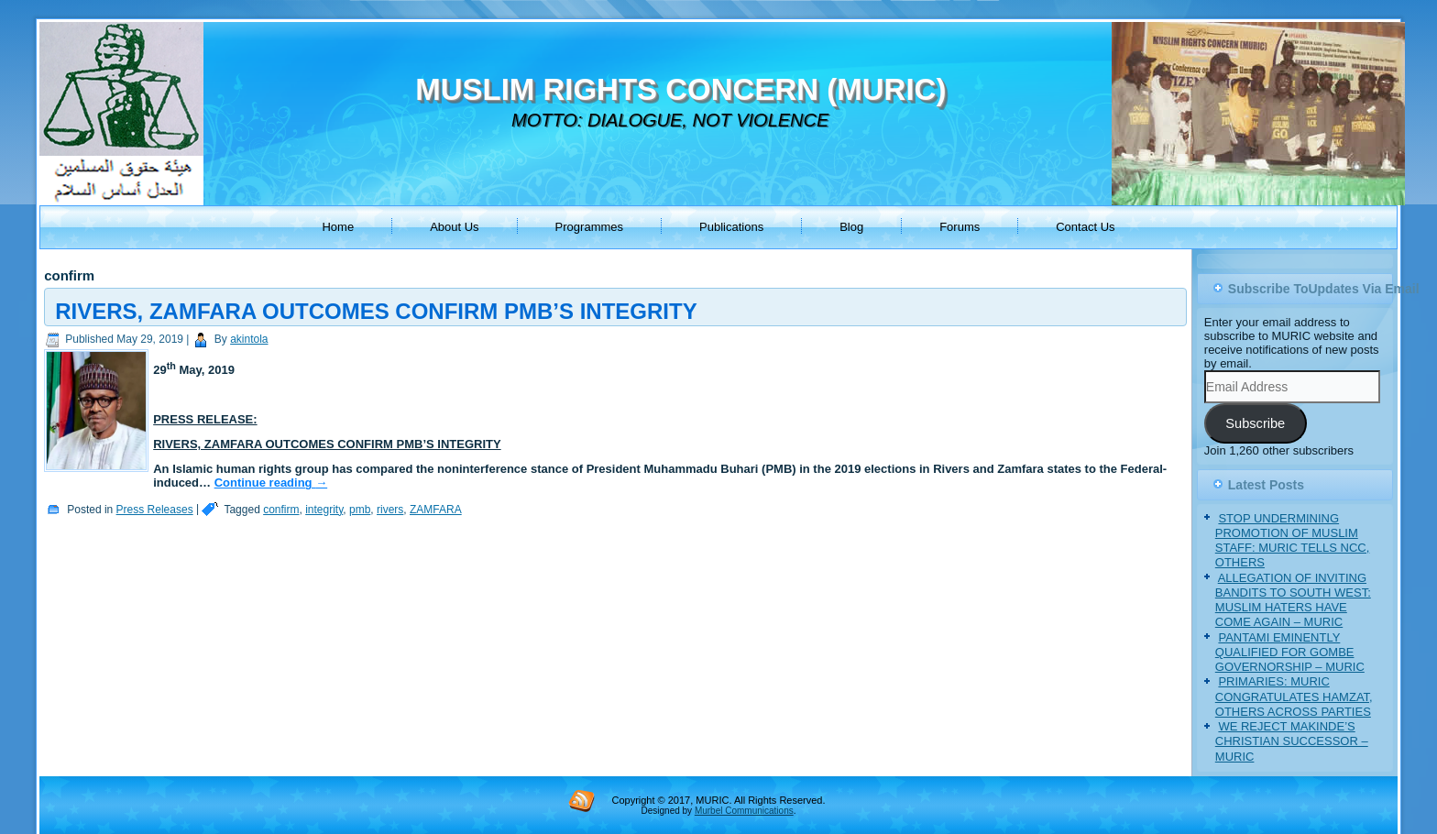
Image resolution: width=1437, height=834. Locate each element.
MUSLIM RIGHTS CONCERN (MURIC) (680, 89)
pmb (359, 509)
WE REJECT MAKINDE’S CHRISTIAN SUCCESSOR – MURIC (1291, 741)
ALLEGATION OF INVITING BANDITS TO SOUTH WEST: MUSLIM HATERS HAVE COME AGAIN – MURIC (1293, 600)
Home (338, 227)
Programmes (589, 227)
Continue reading (271, 482)
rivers (390, 509)
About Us (454, 227)
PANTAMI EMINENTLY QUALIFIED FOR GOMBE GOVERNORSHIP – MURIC (1290, 653)
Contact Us (1085, 227)
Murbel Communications (744, 811)
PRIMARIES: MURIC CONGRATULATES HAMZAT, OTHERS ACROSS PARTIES (1294, 697)
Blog (851, 227)
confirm (281, 509)
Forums (959, 227)
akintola (249, 339)
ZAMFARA (436, 509)
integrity (324, 509)
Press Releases (154, 509)
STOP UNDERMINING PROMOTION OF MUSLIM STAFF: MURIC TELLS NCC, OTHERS (1292, 540)
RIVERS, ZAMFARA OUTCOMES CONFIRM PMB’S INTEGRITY (376, 311)
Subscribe (1255, 423)
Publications (731, 227)
